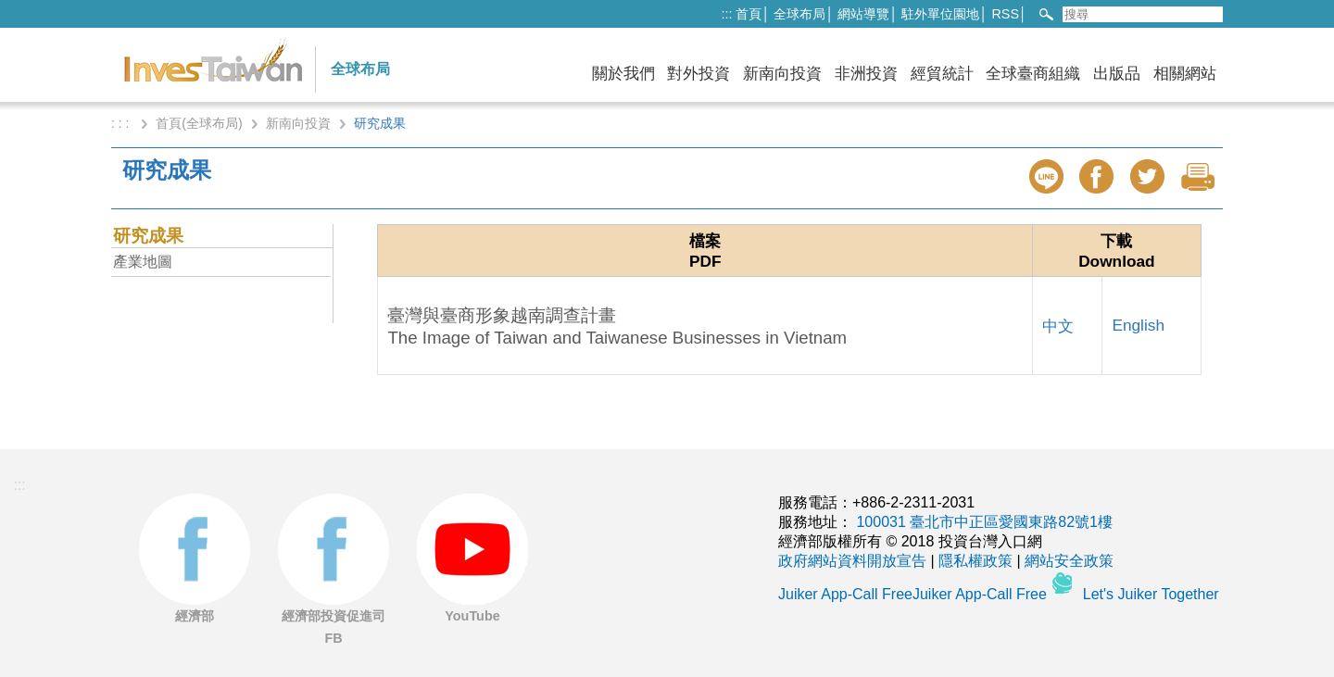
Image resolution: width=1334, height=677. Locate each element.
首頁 (748, 13)
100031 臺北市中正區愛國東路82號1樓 (984, 522)
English (1138, 325)
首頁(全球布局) (199, 123)
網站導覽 (863, 13)
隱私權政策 (975, 561)
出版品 (1116, 73)
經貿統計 (942, 73)
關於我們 (623, 73)
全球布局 (799, 13)
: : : (121, 123)
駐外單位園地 (940, 13)
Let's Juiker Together (1151, 594)
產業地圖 (142, 262)
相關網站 (1184, 73)
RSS (1005, 13)
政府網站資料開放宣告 (852, 561)
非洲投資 (866, 73)
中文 (1058, 326)
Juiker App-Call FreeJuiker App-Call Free (914, 594)
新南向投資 (782, 73)
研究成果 (148, 235)
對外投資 (698, 73)
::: (726, 13)
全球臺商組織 (1033, 73)
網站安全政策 (1069, 561)
